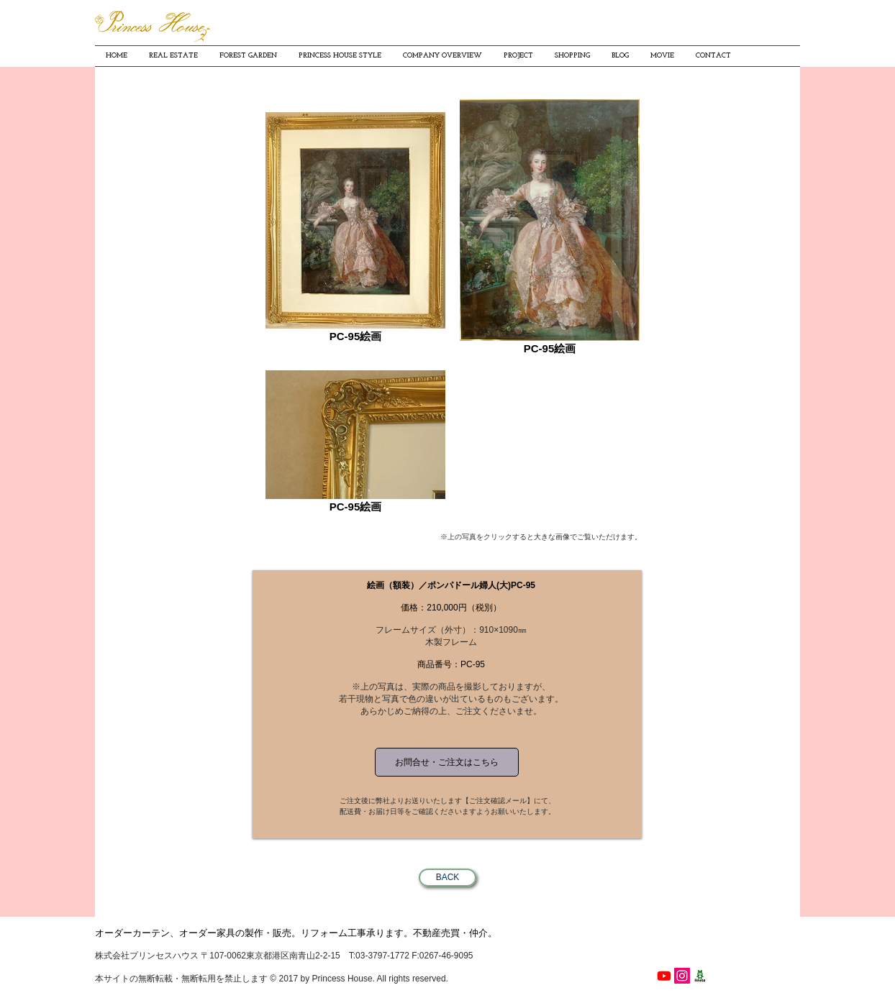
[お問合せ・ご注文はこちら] (447, 762)
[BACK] (447, 878)
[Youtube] (664, 976)
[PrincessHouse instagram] (682, 976)
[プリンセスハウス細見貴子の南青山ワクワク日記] (700, 976)
